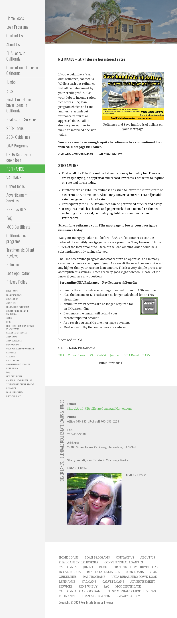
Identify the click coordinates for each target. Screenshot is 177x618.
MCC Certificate (18, 226)
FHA (61, 355)
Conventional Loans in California (22, 70)
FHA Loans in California (15, 56)
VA (92, 355)
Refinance (13, 264)
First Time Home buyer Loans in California (18, 105)
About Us (13, 44)
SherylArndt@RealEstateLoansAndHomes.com (99, 408)
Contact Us (14, 35)
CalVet (101, 355)
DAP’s (146, 355)
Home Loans (15, 18)
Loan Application (18, 273)
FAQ (9, 218)
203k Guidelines (18, 136)
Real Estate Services (21, 119)
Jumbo (11, 82)
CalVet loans (15, 186)
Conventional (77, 355)
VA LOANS (13, 177)
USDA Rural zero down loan (18, 157)
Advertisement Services (17, 197)
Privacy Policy (16, 281)
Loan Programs (17, 26)
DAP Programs (17, 145)
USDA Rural (131, 355)
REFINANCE (15, 168)
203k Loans (15, 128)
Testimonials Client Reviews (20, 252)
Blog (9, 90)
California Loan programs (17, 238)
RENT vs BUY (16, 209)
